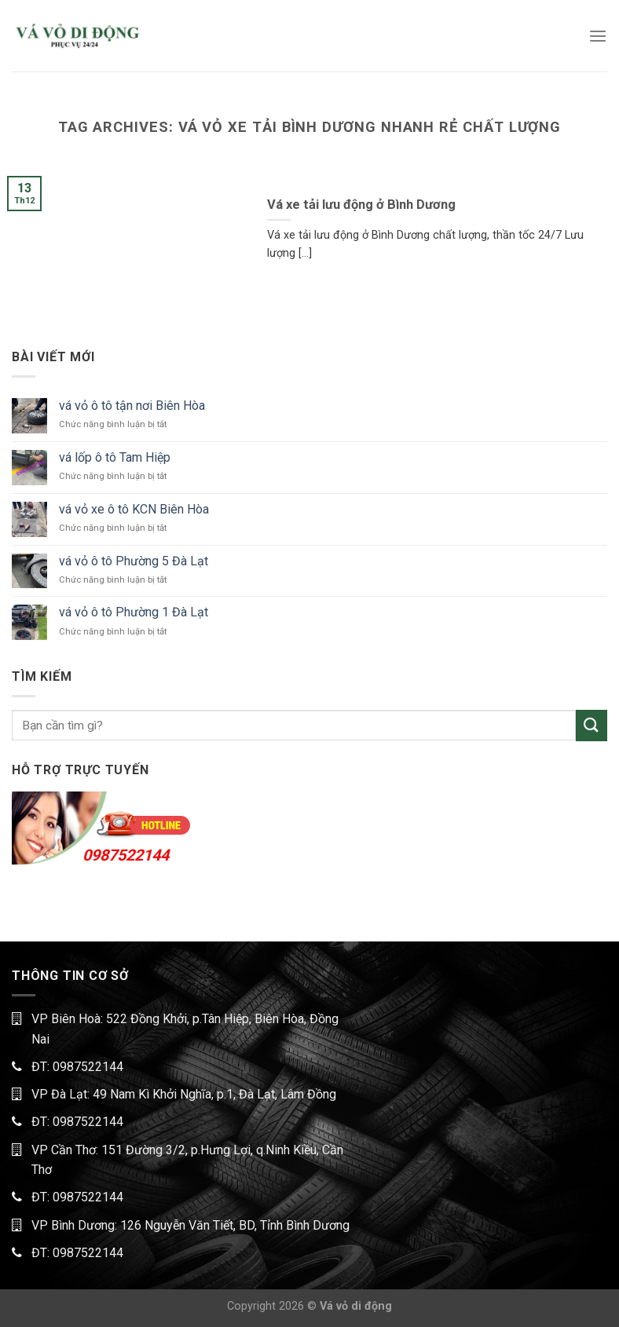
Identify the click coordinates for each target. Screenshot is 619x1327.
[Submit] (591, 725)
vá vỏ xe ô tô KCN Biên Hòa (134, 509)
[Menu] (597, 35)
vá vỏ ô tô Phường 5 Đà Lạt (133, 561)
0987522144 (125, 855)
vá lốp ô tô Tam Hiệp (114, 457)
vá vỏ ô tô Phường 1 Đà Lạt (133, 612)
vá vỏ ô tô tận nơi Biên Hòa (132, 405)
